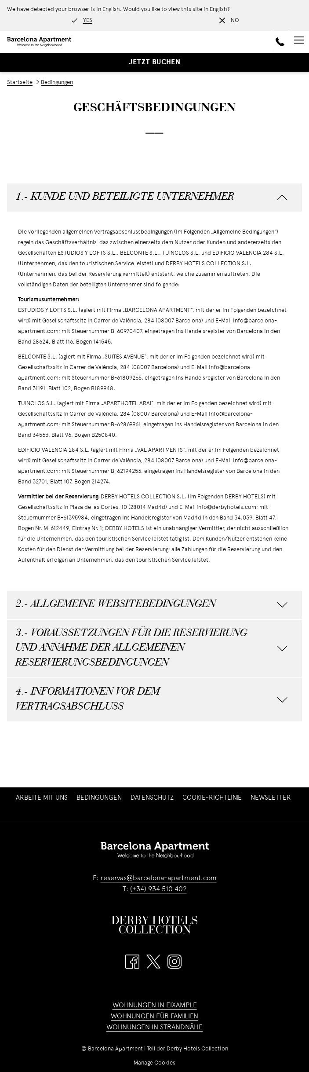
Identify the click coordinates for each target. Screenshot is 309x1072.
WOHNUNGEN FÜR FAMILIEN (154, 1016)
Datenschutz (152, 798)
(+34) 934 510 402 (158, 889)
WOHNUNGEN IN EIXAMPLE (155, 1005)
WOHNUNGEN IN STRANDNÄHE (154, 1027)
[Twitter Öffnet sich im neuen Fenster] (153, 961)
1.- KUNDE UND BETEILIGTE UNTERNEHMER (152, 197)
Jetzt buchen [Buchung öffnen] (155, 62)
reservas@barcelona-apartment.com (159, 878)
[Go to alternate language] (82, 20)
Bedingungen (99, 798)
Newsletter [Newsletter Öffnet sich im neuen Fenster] (272, 798)
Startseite (20, 82)
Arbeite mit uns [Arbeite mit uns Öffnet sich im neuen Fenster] (43, 798)
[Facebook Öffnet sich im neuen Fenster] (132, 961)
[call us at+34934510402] (280, 42)
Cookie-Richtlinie (212, 798)
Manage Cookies (154, 1063)
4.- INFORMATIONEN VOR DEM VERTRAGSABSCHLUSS (152, 699)
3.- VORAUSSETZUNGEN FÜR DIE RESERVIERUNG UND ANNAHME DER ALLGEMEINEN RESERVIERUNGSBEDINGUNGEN (152, 648)
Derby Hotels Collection (197, 1049)
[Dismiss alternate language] (229, 20)
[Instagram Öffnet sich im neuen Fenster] (174, 961)
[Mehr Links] (299, 42)
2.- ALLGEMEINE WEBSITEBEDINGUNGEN (152, 605)
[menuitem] (41, 798)
